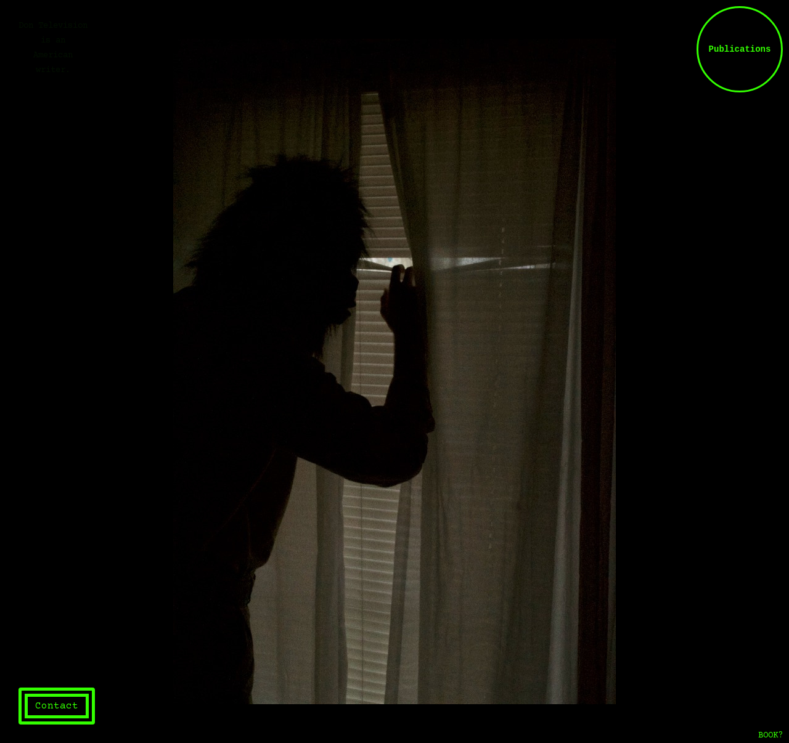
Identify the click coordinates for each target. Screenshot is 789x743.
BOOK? (770, 736)
